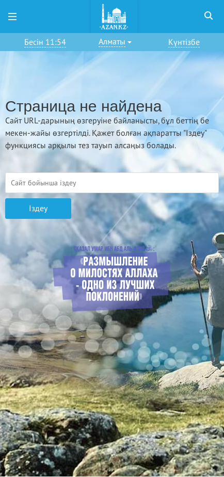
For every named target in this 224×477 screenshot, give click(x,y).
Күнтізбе (184, 42)
